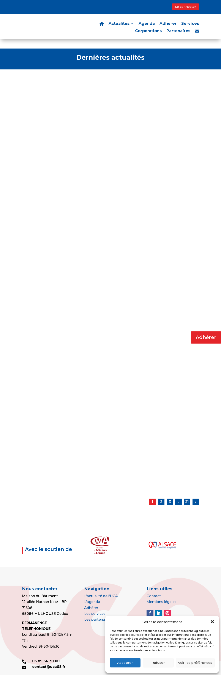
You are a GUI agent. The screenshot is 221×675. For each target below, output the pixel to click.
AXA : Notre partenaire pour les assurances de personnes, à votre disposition (110, 130)
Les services (95, 604)
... (178, 492)
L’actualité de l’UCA (101, 587)
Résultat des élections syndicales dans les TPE (50, 440)
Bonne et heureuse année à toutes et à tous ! (168, 440)
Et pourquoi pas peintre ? (164, 125)
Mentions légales (162, 593)
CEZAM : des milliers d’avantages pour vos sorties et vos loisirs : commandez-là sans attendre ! (109, 236)
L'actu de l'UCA (54, 138)
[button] (212, 622)
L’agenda (92, 593)
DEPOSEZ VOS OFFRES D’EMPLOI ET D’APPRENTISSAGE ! (167, 232)
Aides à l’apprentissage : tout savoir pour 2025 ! (170, 336)
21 (187, 492)
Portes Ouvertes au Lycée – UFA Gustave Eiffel (46, 128)
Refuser (158, 663)
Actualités (119, 24)
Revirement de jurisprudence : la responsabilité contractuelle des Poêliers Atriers (106, 444)
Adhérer (206, 337)
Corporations (148, 31)
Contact (154, 587)
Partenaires (178, 31)
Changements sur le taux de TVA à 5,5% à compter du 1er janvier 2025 (47, 338)
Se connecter (185, 7)
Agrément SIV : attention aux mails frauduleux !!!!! (108, 336)
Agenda (147, 24)
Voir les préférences (195, 663)
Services (190, 24)
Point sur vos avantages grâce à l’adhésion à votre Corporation (46, 234)
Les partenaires (97, 610)
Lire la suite (42, 160)
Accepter (125, 663)
